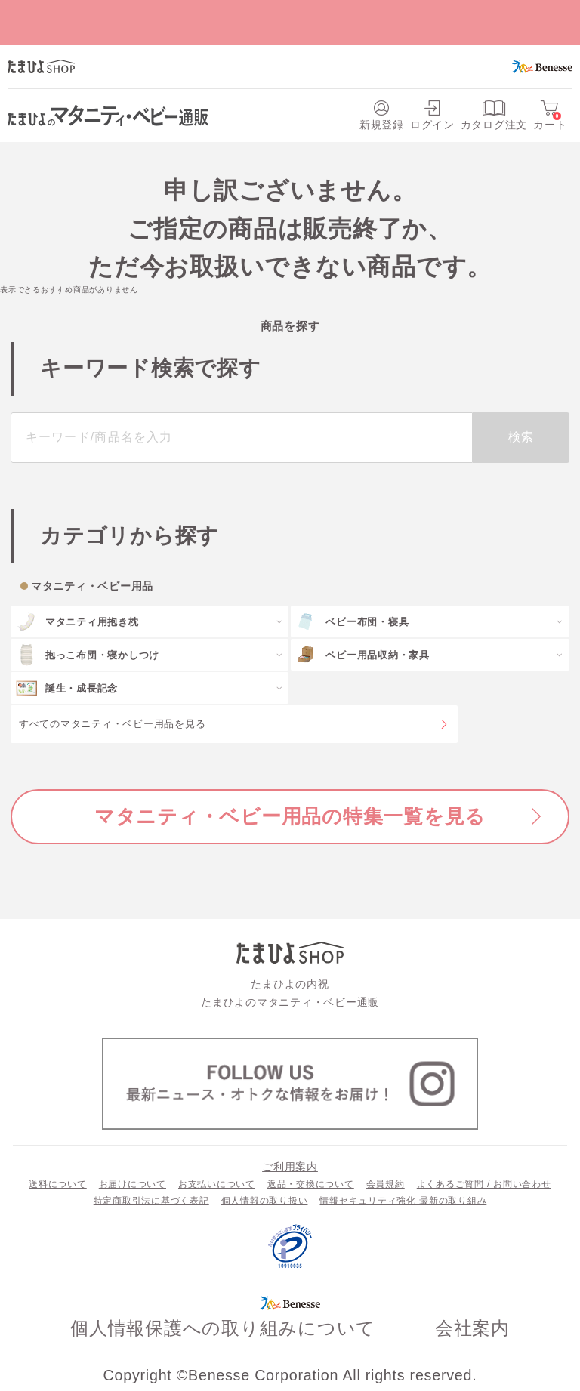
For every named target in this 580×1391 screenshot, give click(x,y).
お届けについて (132, 1184)
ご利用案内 (290, 1167)
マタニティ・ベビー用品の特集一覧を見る (290, 816)
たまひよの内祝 (290, 984)
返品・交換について (310, 1184)
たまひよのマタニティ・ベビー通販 (290, 1002)
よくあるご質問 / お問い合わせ (484, 1184)
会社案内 (472, 1328)
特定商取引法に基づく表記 (151, 1200)
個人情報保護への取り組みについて (222, 1328)
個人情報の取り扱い (264, 1200)
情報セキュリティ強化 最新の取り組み (402, 1200)
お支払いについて (216, 1184)
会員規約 (385, 1184)
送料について (58, 1184)
